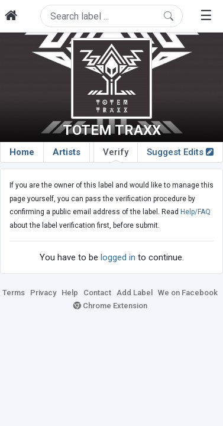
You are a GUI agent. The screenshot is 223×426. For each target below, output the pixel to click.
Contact (97, 292)
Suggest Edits (180, 152)
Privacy (43, 292)
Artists (66, 152)
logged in (118, 257)
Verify (115, 154)
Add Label (135, 292)
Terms (13, 292)
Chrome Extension (110, 305)
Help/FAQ (195, 212)
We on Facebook (188, 292)
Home (21, 152)
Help (70, 292)
